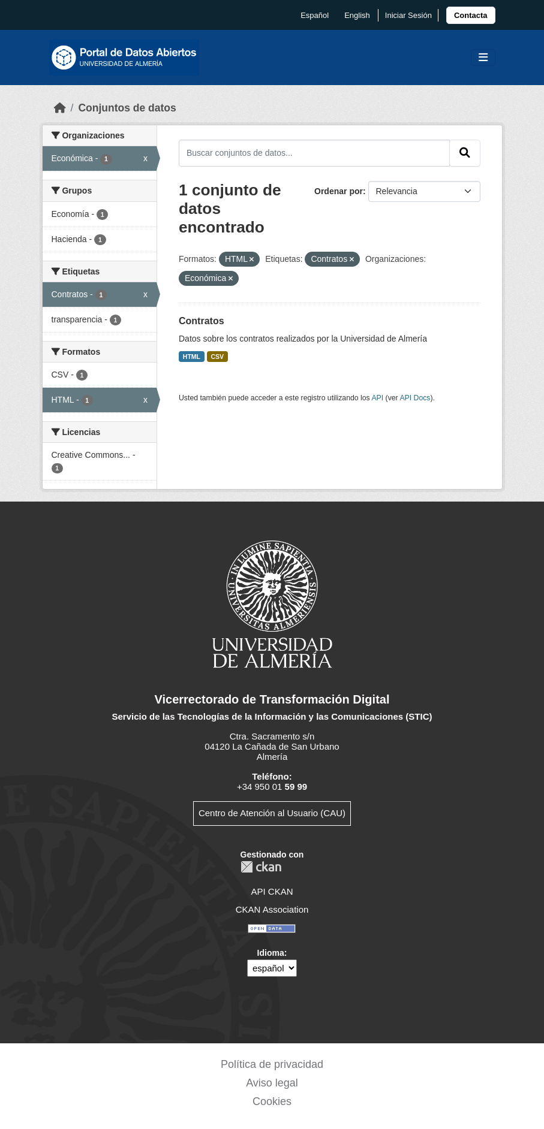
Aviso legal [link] (272, 1083)
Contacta (471, 15)
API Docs (414, 398)
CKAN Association (272, 909)
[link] (470, 15)
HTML (191, 356)
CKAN (261, 867)
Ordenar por (338, 191)
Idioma (270, 953)
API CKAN (272, 891)
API (377, 398)
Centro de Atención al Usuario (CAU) (272, 813)
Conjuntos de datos (127, 108)
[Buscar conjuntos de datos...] (314, 153)
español (314, 15)
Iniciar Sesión (408, 15)
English (357, 15)
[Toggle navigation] (483, 58)
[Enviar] (464, 153)
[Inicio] (60, 108)
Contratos (201, 321)
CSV (217, 356)
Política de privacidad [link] (272, 1064)
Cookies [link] (272, 1101)
